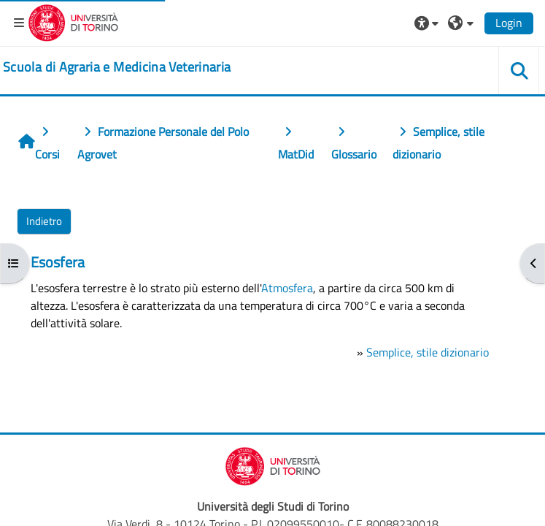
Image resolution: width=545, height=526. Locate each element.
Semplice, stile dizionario (427, 352)
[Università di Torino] (73, 21)
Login (508, 22)
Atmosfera (287, 288)
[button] (428, 22)
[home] (117, 67)
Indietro (44, 221)
